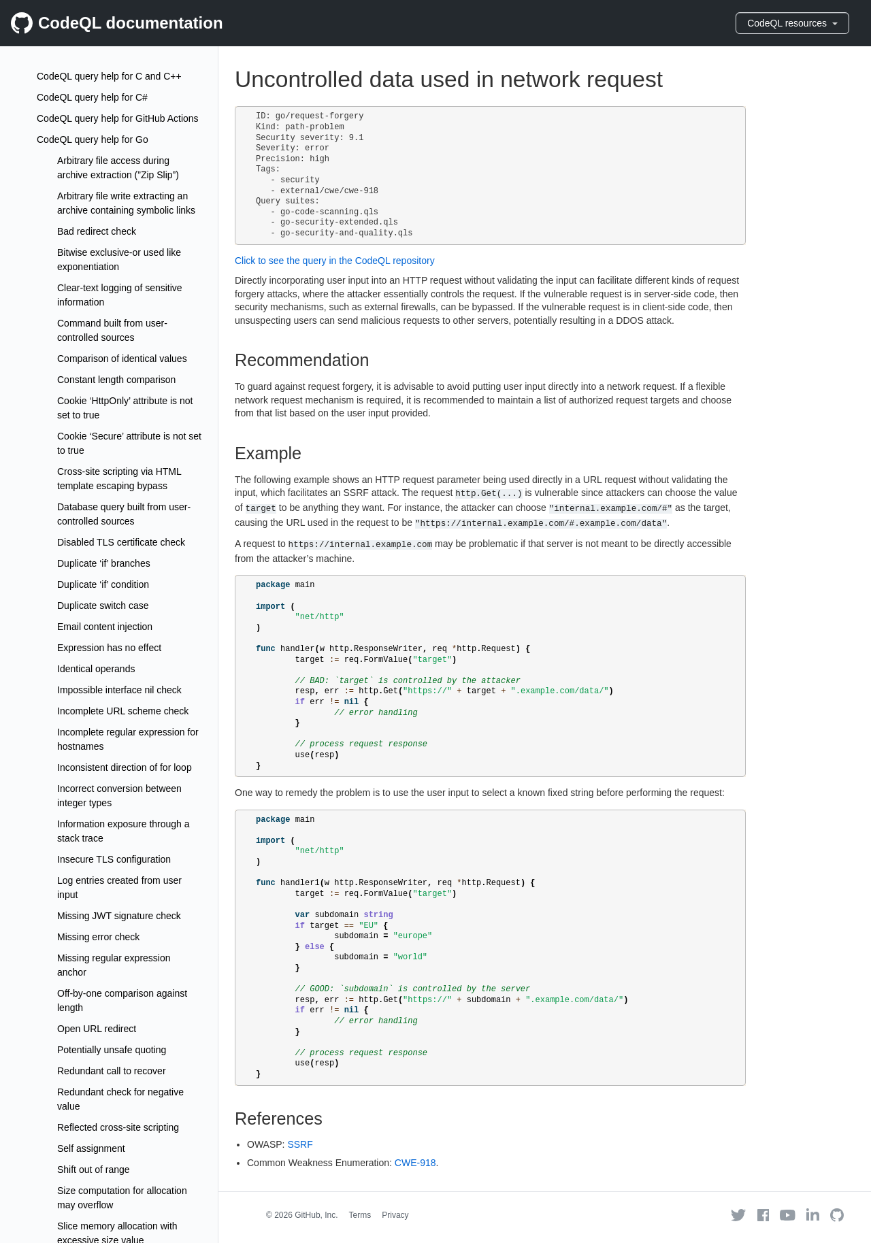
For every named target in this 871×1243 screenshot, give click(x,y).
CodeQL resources (792, 23)
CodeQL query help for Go (92, 139)
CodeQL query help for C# (92, 97)
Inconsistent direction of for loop (124, 767)
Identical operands (96, 668)
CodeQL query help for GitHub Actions (118, 118)
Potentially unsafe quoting (111, 1049)
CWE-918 (415, 1162)
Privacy (395, 1215)
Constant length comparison (116, 379)
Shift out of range (93, 1169)
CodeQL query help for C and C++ (109, 76)
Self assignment (91, 1148)
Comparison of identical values (122, 358)
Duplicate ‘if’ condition (103, 584)
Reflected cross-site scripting (118, 1127)
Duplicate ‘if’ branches (103, 563)
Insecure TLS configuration (114, 859)
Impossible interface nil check (119, 689)
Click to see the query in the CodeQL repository (335, 260)
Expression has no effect (109, 647)
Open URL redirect (96, 1028)
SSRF (299, 1144)
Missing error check (98, 936)
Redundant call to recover (111, 1070)
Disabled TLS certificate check (121, 542)
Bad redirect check (96, 231)
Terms (360, 1215)
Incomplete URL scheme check (122, 711)
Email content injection (104, 626)
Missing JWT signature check (119, 915)
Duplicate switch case (103, 605)
